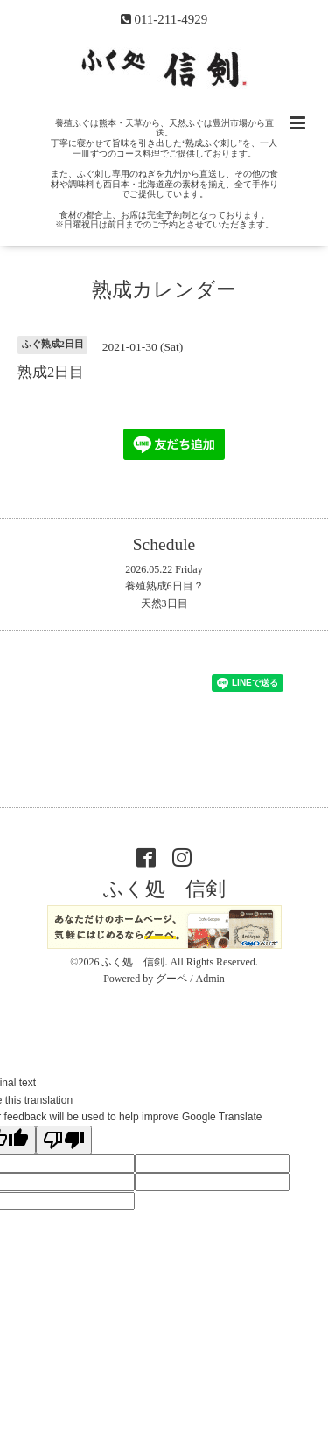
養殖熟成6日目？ (164, 586)
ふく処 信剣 (164, 889)
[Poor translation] (64, 1140)
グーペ (171, 978)
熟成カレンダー (164, 290)
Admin (210, 978)
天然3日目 (164, 603)
